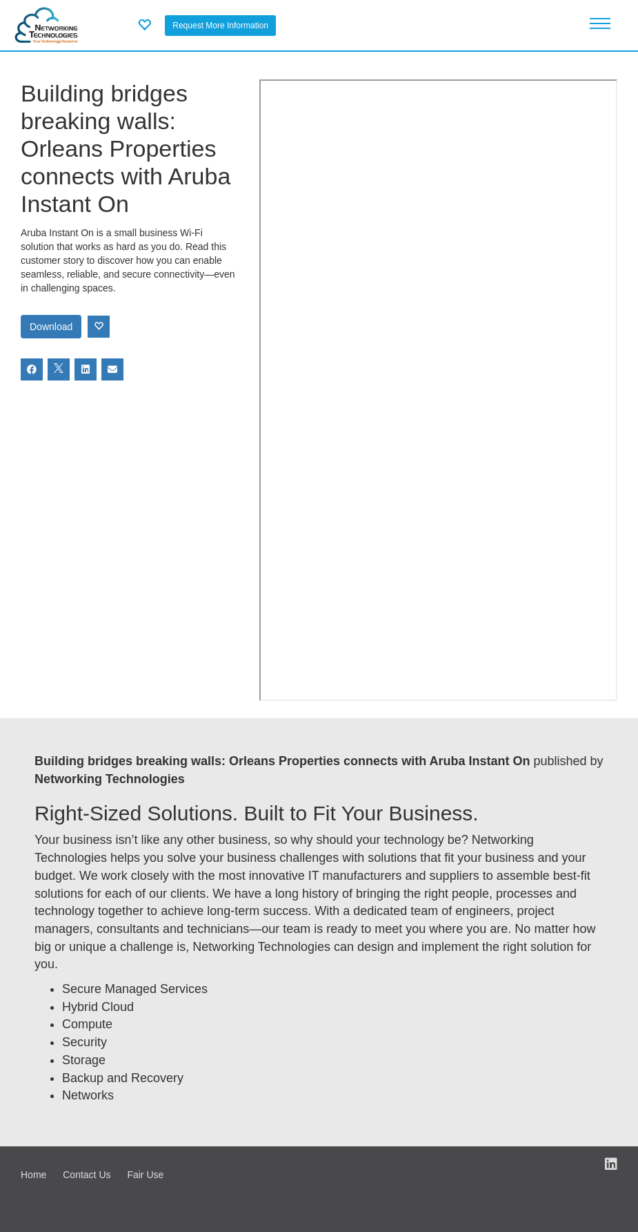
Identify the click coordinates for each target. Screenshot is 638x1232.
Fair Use (145, 1174)
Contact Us (86, 1174)
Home (33, 1174)
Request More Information (220, 25)
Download (51, 326)
